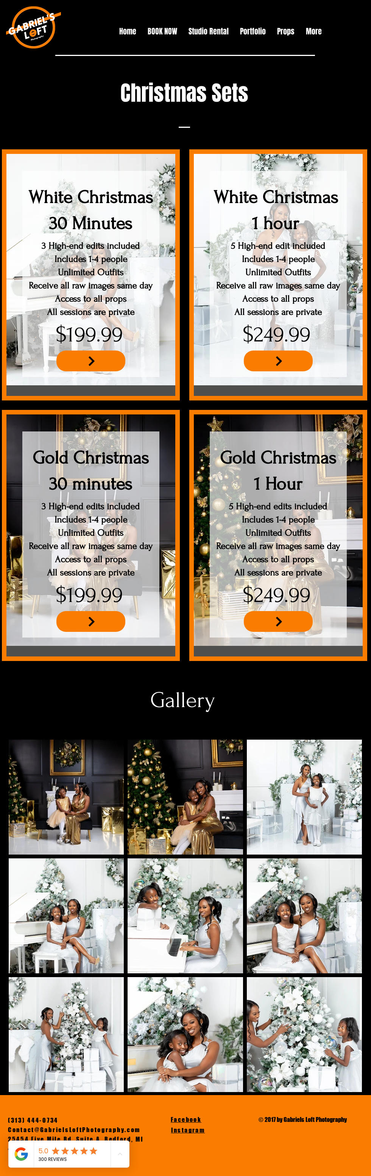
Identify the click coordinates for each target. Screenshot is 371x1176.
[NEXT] (90, 361)
